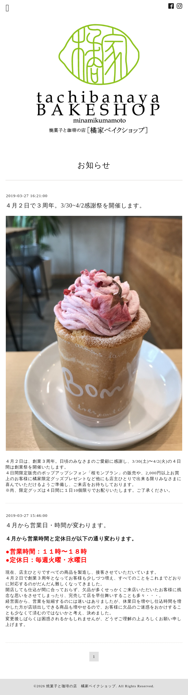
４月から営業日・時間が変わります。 (57, 525)
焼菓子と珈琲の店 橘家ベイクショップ (81, 686)
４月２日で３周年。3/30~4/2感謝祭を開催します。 (75, 205)
